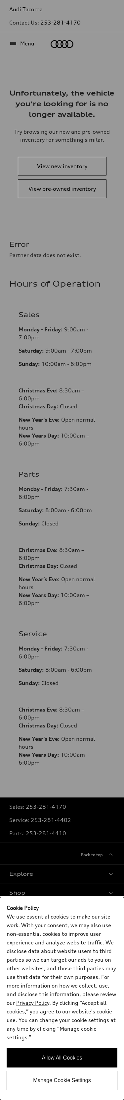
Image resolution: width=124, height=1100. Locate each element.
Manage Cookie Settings (62, 1080)
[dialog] (62, 998)
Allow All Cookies (62, 1058)
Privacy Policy (32, 1002)
